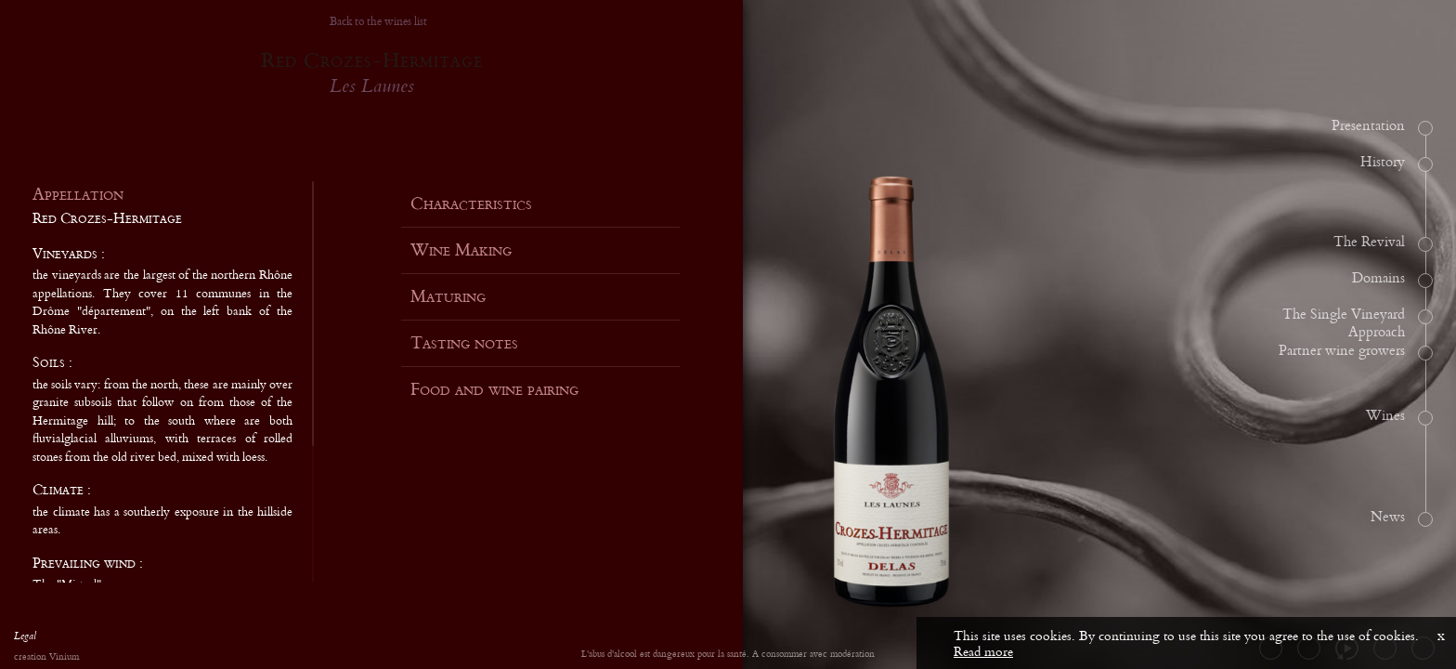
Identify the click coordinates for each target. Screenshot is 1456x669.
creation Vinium (46, 657)
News (1388, 517)
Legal (25, 638)
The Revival (1369, 242)
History (1382, 162)
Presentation (1368, 126)
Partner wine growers (1342, 351)
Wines (1385, 416)
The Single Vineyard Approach (1343, 324)
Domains (1378, 278)
